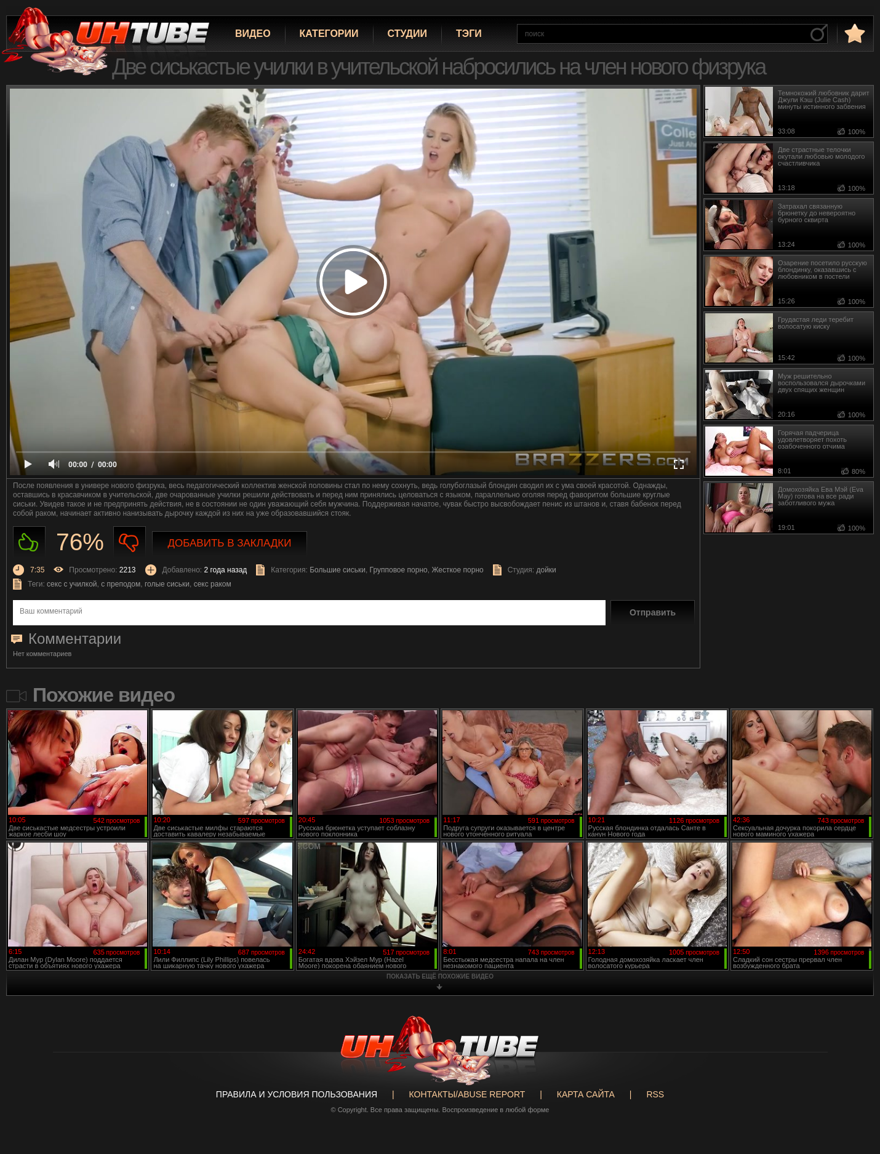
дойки (546, 570)
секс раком (212, 584)
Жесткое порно (457, 570)
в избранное (853, 33)
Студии (407, 33)
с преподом (120, 584)
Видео (253, 33)
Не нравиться (129, 542)
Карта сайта (586, 1094)
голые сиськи (167, 584)
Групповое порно (399, 570)
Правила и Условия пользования (296, 1094)
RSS (655, 1094)
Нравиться (29, 542)
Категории (329, 33)
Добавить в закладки (230, 543)
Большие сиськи (338, 570)
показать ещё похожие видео (440, 976)
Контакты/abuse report (467, 1094)
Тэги (469, 33)
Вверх (852, 1085)
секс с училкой (72, 584)
